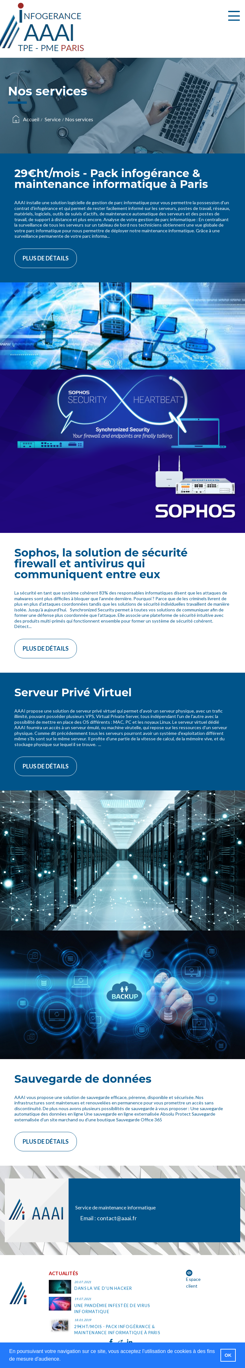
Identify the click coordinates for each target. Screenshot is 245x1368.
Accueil (31, 119)
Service (53, 119)
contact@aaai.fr (117, 1218)
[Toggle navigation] (234, 16)
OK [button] (228, 1355)
